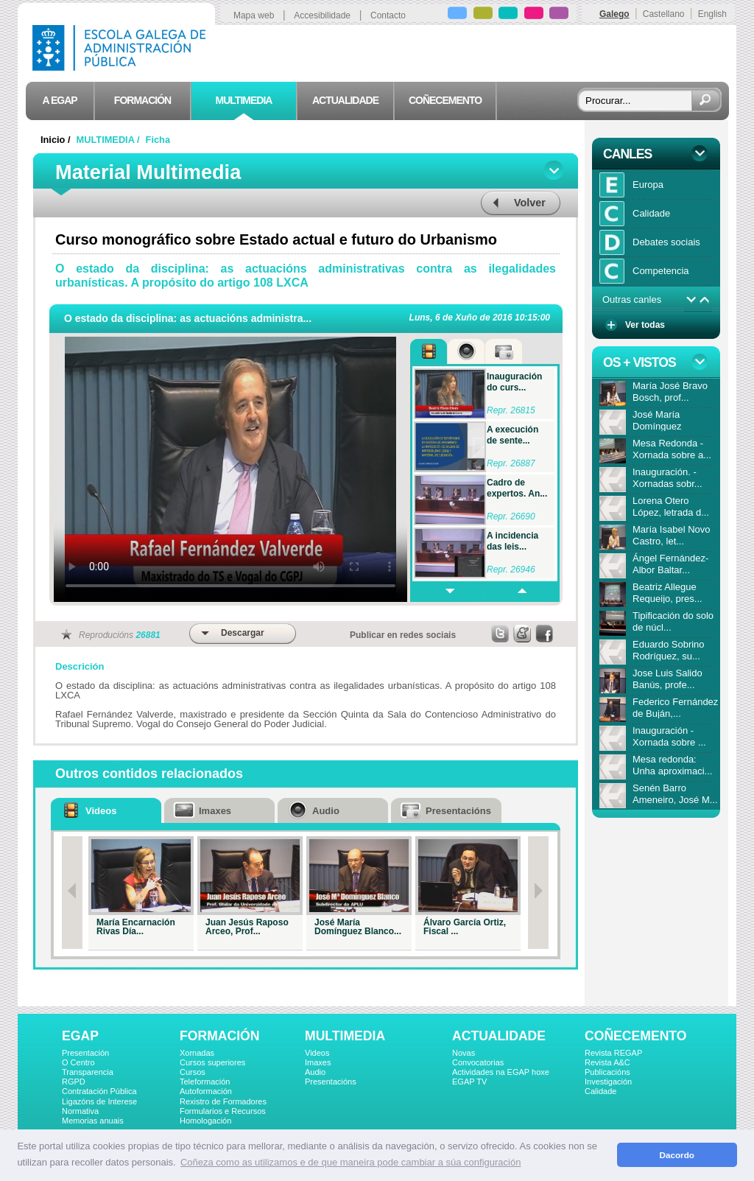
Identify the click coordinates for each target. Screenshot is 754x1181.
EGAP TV (469, 1081)
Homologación (205, 1120)
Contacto (388, 15)
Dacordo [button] (677, 1155)
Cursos (192, 1072)
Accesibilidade (322, 15)
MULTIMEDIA (345, 1035)
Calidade (600, 1091)
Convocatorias (478, 1062)
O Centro (78, 1062)
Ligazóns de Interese (99, 1101)
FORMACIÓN (219, 1035)
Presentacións (330, 1081)
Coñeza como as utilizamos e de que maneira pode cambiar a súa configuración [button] (350, 1162)
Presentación (85, 1052)
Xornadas (197, 1052)
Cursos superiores (212, 1062)
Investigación (608, 1081)
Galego (614, 14)
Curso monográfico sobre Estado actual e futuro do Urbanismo (276, 239)
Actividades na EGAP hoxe (500, 1072)
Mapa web (253, 15)
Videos (317, 1052)
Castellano (664, 14)
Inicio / (56, 139)
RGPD (73, 1081)
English (712, 14)
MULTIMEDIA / (110, 139)
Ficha (158, 139)
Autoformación (206, 1091)
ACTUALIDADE (499, 1035)
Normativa (80, 1111)
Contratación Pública (99, 1091)
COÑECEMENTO (635, 1035)
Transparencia (87, 1072)
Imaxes (318, 1062)
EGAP (80, 1035)
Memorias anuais (93, 1120)
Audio (315, 1072)
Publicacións (607, 1072)
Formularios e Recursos (223, 1111)
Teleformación (205, 1081)
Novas (463, 1052)
